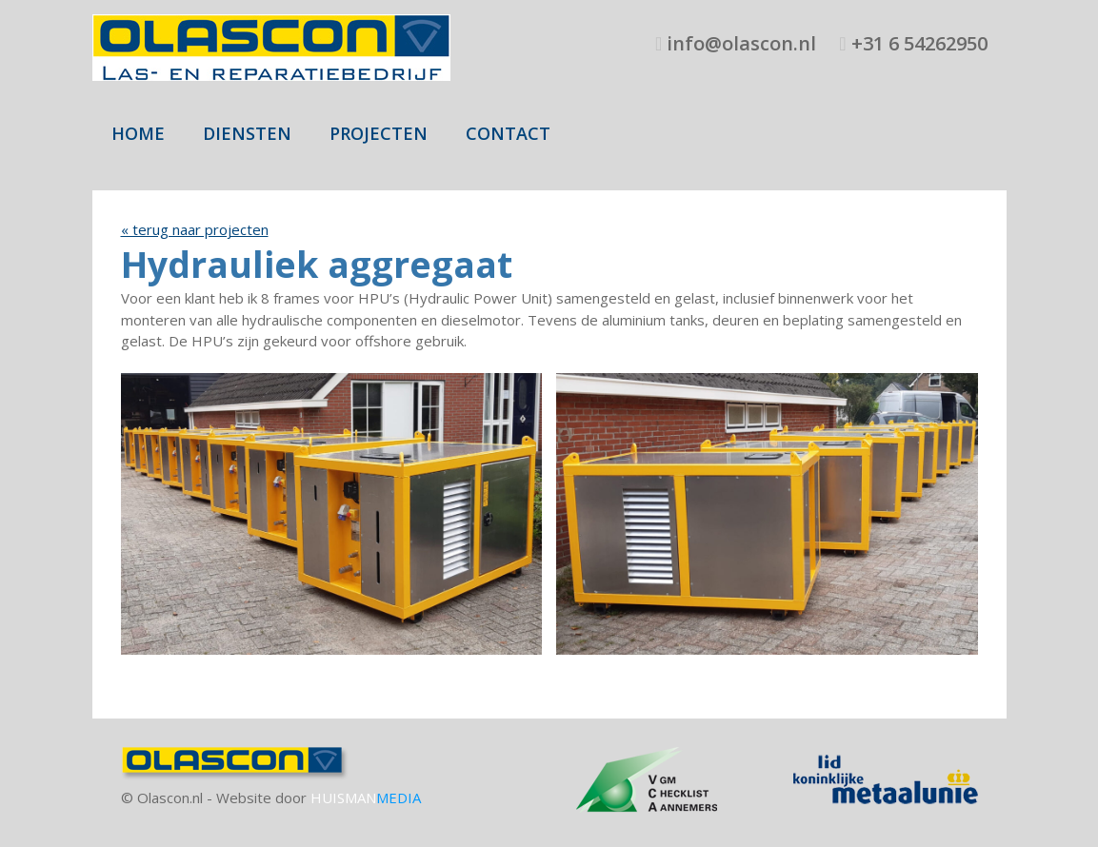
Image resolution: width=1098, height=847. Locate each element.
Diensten (247, 133)
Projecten (378, 133)
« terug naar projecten (195, 229)
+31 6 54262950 (917, 43)
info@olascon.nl (739, 43)
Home (138, 133)
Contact (508, 133)
